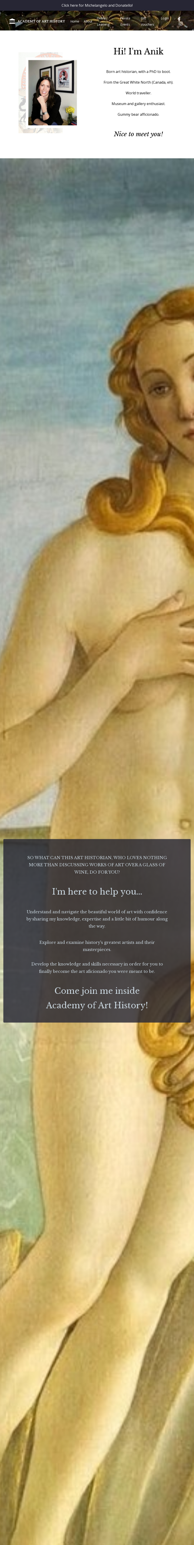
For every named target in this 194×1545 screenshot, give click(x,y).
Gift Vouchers (147, 21)
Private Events (125, 21)
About (88, 21)
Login (165, 18)
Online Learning (103, 21)
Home (74, 21)
